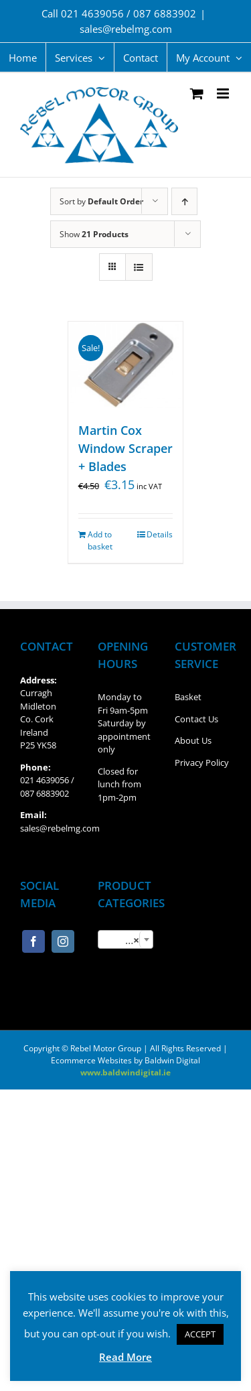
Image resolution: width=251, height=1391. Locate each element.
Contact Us (196, 719)
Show (94, 234)
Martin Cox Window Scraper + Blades (125, 448)
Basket (188, 697)
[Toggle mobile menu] (224, 93)
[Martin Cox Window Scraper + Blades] (125, 365)
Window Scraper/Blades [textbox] (128, 940)
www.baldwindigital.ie (125, 1072)
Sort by (101, 201)
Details (160, 534)
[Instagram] (63, 941)
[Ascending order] (184, 201)
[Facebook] (33, 941)
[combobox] (126, 939)
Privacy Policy (202, 762)
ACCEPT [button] (200, 1334)
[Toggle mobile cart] (196, 93)
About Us (193, 740)
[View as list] (139, 267)
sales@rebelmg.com (126, 29)
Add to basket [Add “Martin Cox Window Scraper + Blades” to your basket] (100, 540)
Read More (125, 1357)
